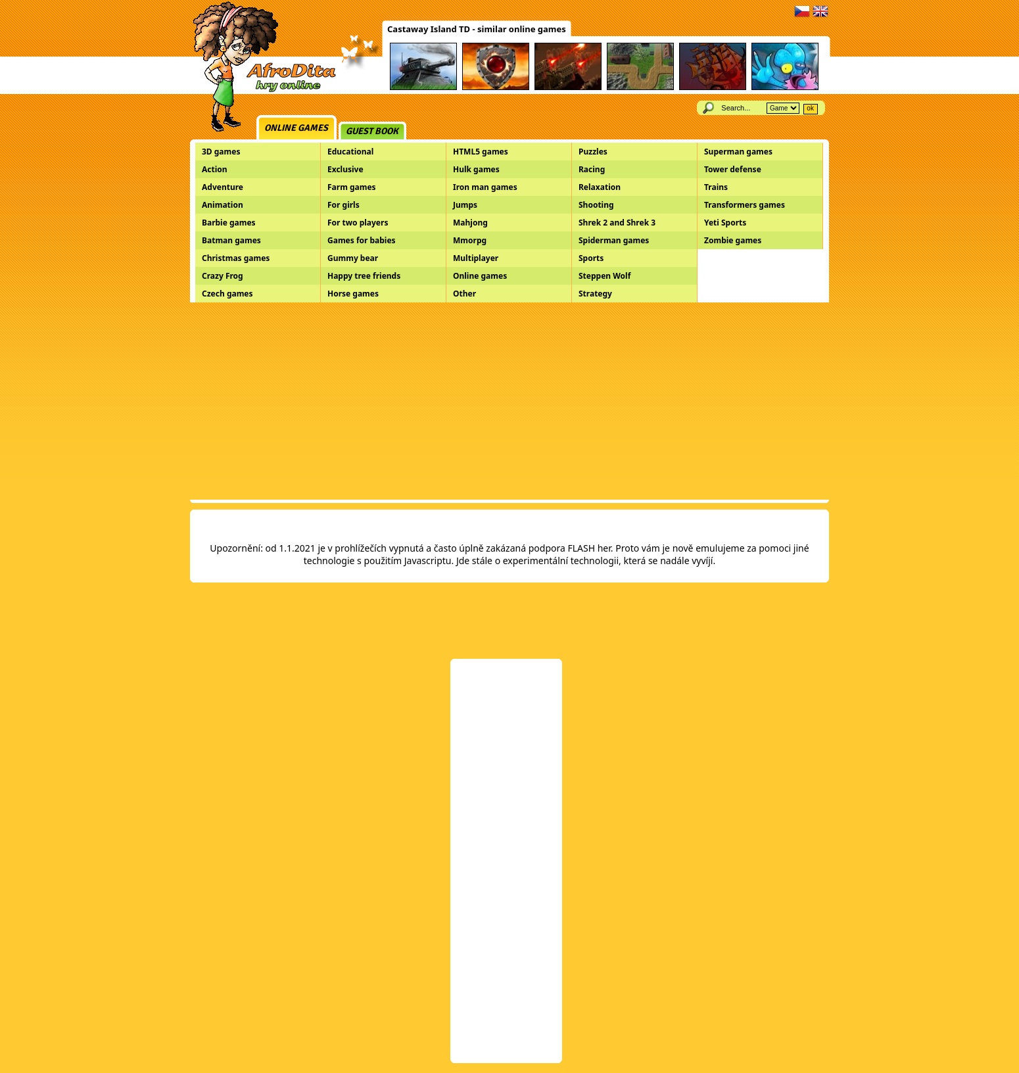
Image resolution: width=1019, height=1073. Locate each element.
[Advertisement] (509, 401)
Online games (296, 127)
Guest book (372, 131)
